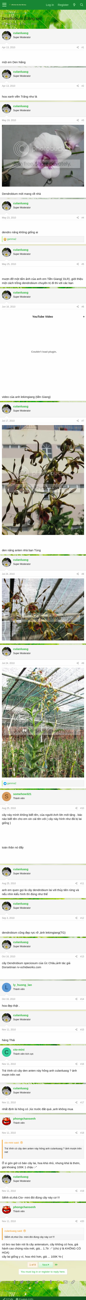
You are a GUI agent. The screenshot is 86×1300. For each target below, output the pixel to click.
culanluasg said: (13, 1230)
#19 (82, 1191)
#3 (83, 120)
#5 (83, 264)
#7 (83, 420)
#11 (82, 883)
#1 (83, 47)
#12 (82, 918)
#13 (82, 956)
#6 (83, 306)
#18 (82, 1132)
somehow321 (22, 794)
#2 (83, 86)
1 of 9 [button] (32, 1264)
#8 (83, 574)
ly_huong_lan (22, 984)
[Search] (81, 4)
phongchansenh (24, 1118)
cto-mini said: (11, 1142)
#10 (82, 808)
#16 (82, 1064)
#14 (82, 999)
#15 (82, 1029)
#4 (83, 217)
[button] (4, 5)
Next (45, 1264)
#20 (82, 1221)
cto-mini (18, 1049)
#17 (82, 1102)
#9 (83, 663)
